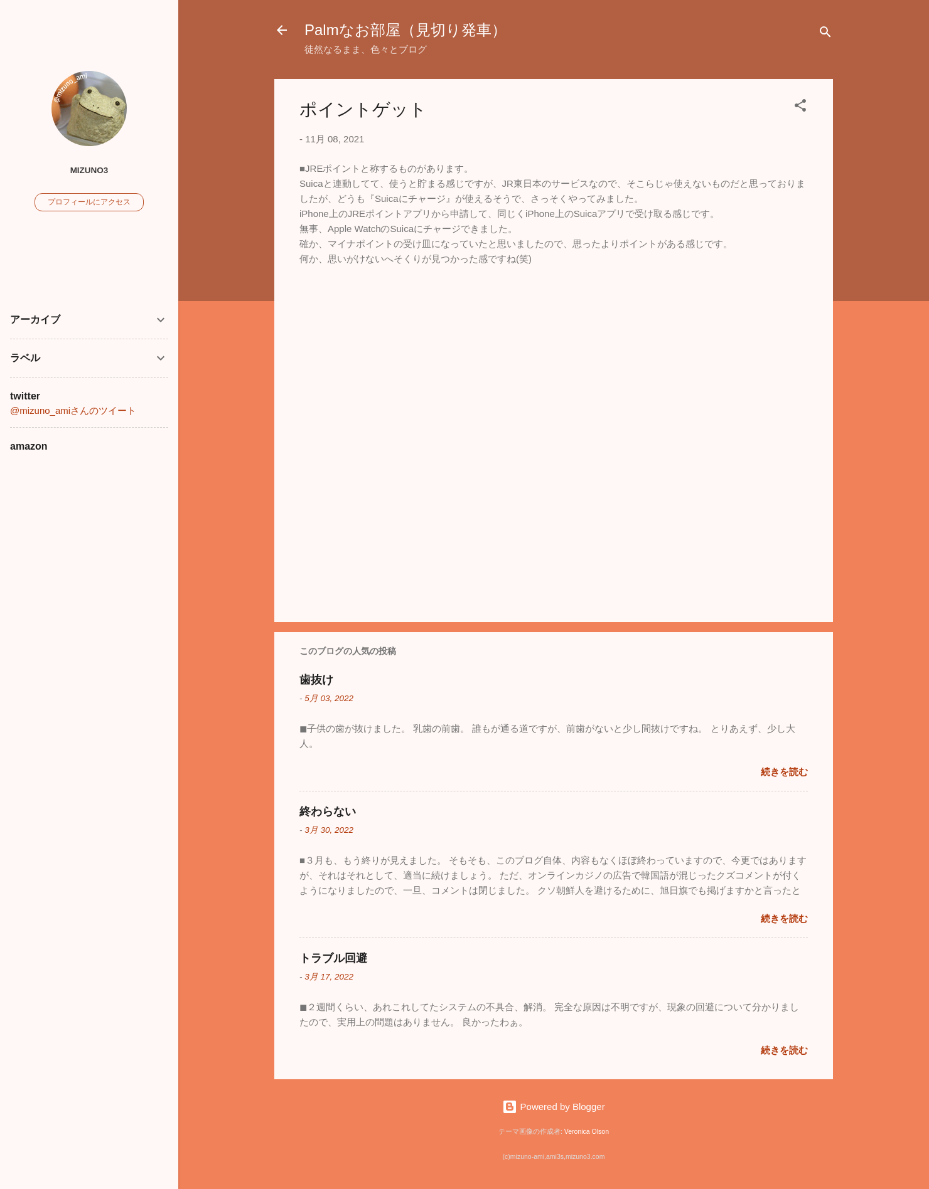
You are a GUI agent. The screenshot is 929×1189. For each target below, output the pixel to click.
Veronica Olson (586, 1131)
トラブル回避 (333, 958)
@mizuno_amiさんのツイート (73, 410)
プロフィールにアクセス (89, 202)
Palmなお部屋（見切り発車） (405, 29)
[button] (800, 107)
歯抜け (316, 680)
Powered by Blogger (553, 1106)
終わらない (327, 811)
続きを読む (784, 771)
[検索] (825, 34)
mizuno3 (89, 170)
